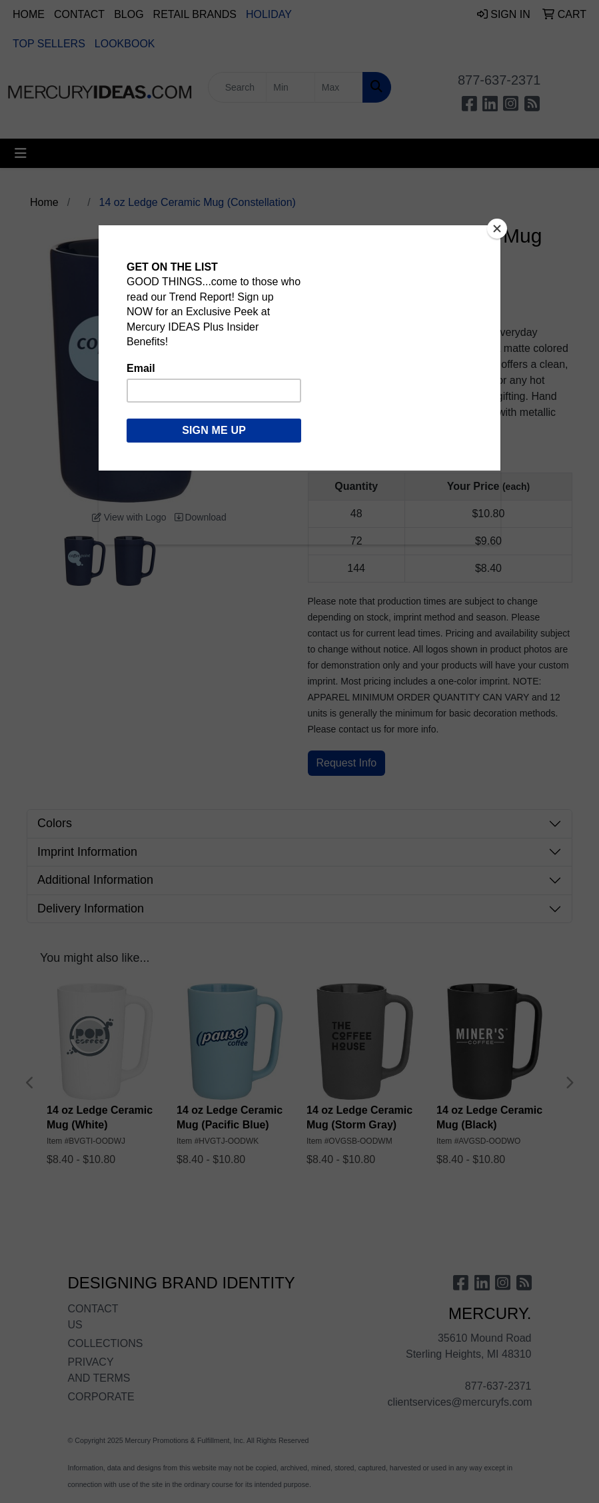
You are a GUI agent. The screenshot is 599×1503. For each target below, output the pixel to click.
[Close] (497, 229)
